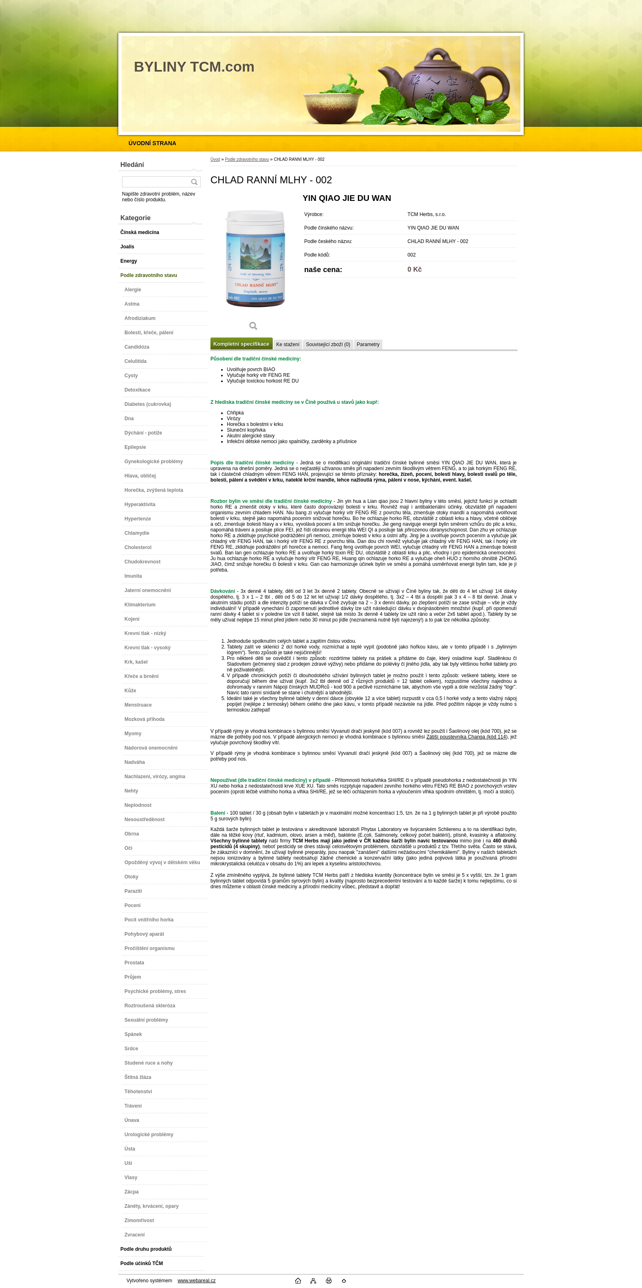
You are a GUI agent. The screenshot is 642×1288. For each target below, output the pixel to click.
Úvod (215, 159)
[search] (194, 182)
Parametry (368, 344)
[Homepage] (152, 143)
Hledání (132, 164)
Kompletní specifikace (241, 344)
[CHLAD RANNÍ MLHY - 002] (253, 265)
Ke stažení (288, 344)
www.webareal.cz (197, 1280)
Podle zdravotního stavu (247, 159)
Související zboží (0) (328, 344)
